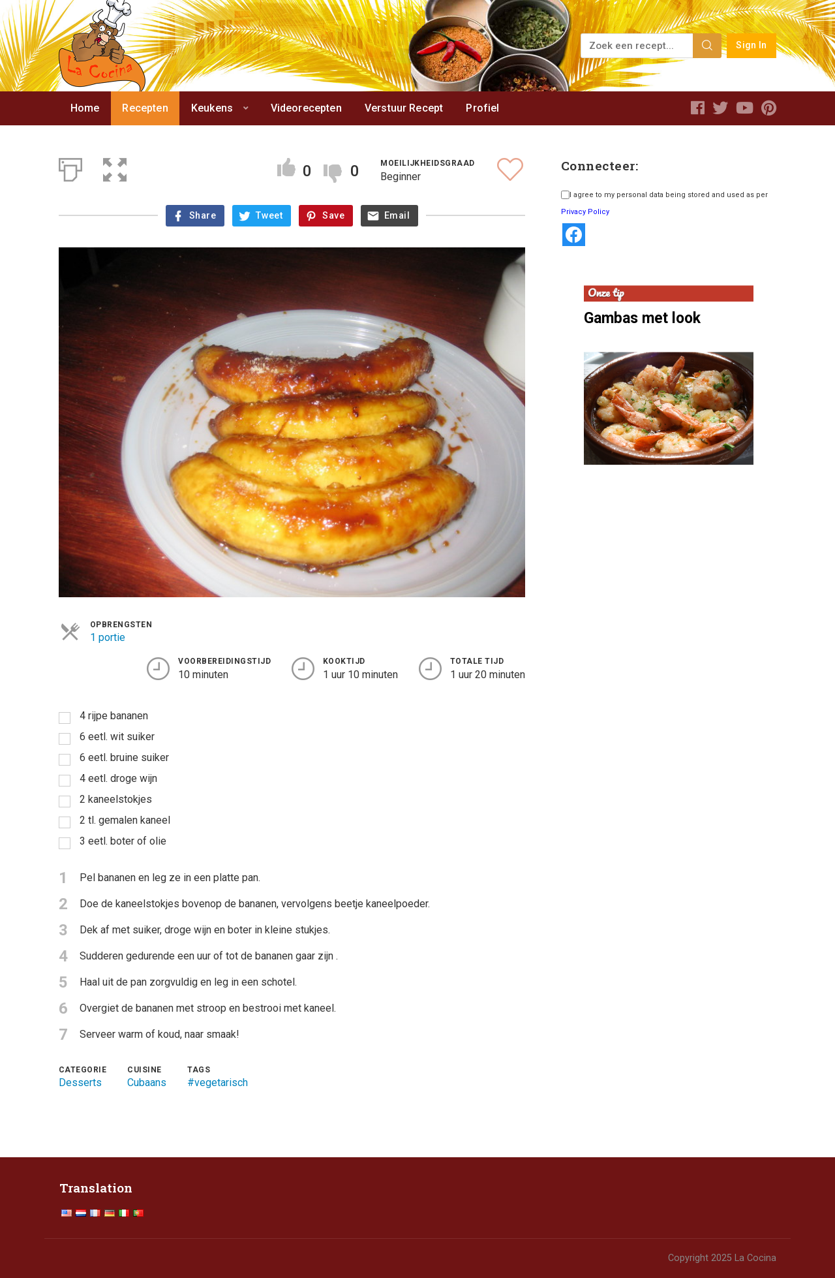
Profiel (482, 108)
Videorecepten (306, 108)
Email (397, 215)
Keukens (212, 108)
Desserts (80, 1082)
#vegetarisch (217, 1082)
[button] (115, 167)
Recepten (145, 108)
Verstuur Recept (404, 108)
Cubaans (146, 1082)
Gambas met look (642, 318)
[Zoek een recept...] (638, 45)
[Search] (707, 45)
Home (85, 108)
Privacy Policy (585, 212)
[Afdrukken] (70, 167)
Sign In (751, 45)
